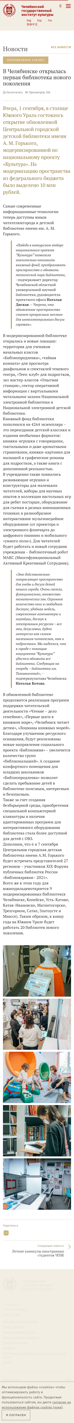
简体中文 (32, 24)
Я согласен (16, 1415)
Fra (50, 20)
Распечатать (15, 92)
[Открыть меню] (68, 8)
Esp (39, 20)
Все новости (61, 47)
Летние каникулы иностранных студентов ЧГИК (38, 1253)
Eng (29, 20)
